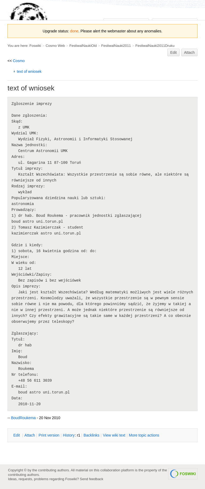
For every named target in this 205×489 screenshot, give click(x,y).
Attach (189, 52)
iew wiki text (114, 435)
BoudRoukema (23, 418)
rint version (49, 435)
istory (69, 435)
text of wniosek (29, 71)
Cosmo (19, 61)
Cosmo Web (55, 46)
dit (17, 435)
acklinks (91, 435)
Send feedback (91, 479)
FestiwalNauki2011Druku (154, 46)
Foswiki (35, 46)
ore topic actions (144, 435)
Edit (173, 52)
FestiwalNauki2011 (116, 46)
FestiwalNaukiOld (83, 46)
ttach (29, 435)
